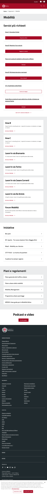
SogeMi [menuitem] (3, 441)
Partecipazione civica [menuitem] (7, 405)
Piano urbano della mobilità (14, 283)
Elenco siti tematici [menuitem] (6, 443)
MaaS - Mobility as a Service (14, 246)
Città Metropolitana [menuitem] (6, 415)
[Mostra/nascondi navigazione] (44, 6)
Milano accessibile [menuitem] (6, 403)
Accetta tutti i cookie (28, 491)
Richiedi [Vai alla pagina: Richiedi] (23, 65)
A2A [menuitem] (3, 426)
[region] (23, 487)
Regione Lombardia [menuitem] (6, 413)
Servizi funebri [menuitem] (27, 392)
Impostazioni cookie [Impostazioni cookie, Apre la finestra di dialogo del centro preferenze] (18, 491)
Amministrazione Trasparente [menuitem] (9, 343)
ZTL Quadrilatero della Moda (13, 86)
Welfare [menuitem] (26, 403)
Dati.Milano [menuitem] (4, 375)
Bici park (8, 234)
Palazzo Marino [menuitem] (5, 341)
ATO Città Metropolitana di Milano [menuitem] (10, 430)
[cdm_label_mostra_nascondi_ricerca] (41, 6)
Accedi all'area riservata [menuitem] (7, 479)
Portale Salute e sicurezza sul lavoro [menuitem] (10, 435)
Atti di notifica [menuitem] (5, 352)
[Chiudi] (44, 482)
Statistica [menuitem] (26, 396)
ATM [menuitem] (3, 420)
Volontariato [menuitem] (27, 401)
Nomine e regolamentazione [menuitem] (8, 358)
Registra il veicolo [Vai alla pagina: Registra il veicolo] (23, 51)
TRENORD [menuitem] (4, 432)
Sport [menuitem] (25, 394)
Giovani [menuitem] (3, 394)
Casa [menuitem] (3, 388)
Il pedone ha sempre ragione (14, 259)
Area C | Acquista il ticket (12, 32)
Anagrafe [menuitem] (4, 386)
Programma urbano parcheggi (14, 296)
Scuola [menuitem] (25, 390)
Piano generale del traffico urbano (16, 277)
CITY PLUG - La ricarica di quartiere (16, 252)
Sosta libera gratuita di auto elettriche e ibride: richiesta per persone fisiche (22, 100)
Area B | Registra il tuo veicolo (13, 45)
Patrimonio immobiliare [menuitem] (29, 383)
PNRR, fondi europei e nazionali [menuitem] (9, 371)
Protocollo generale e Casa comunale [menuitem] (10, 354)
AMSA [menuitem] (3, 422)
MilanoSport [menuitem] (5, 439)
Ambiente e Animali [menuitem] (6, 383)
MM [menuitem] (3, 428)
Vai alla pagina (9, 159)
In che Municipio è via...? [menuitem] (7, 445)
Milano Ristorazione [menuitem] (6, 437)
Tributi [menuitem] (25, 399)
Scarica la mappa (23, 91)
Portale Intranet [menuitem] (5, 447)
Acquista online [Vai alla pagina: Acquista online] (23, 38)
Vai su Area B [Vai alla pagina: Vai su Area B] (23, 78)
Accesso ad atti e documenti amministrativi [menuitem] (12, 360)
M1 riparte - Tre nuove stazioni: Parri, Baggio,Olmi (21, 240)
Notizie (3, 458)
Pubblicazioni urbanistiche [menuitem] (8, 365)
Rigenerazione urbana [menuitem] (29, 388)
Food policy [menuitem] (4, 373)
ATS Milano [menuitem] (4, 417)
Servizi (3, 452)
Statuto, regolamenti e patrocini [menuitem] (9, 347)
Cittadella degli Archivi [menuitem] (7, 356)
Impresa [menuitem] (4, 396)
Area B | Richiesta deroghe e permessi (16, 72)
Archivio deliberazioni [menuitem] (7, 363)
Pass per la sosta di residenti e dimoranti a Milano (19, 59)
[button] (36, 1)
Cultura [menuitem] (3, 390)
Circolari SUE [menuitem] (5, 367)
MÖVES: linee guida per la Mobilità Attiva (18, 302)
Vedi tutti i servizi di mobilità (22, 112)
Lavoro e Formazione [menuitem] (6, 399)
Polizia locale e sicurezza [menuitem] (29, 386)
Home (5, 11)
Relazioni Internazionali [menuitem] (7, 369)
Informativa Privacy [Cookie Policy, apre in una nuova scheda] (15, 488)
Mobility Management (12, 289)
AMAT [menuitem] (3, 424)
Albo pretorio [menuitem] (5, 345)
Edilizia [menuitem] (3, 392)
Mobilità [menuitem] (4, 401)
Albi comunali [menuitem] (5, 350)
